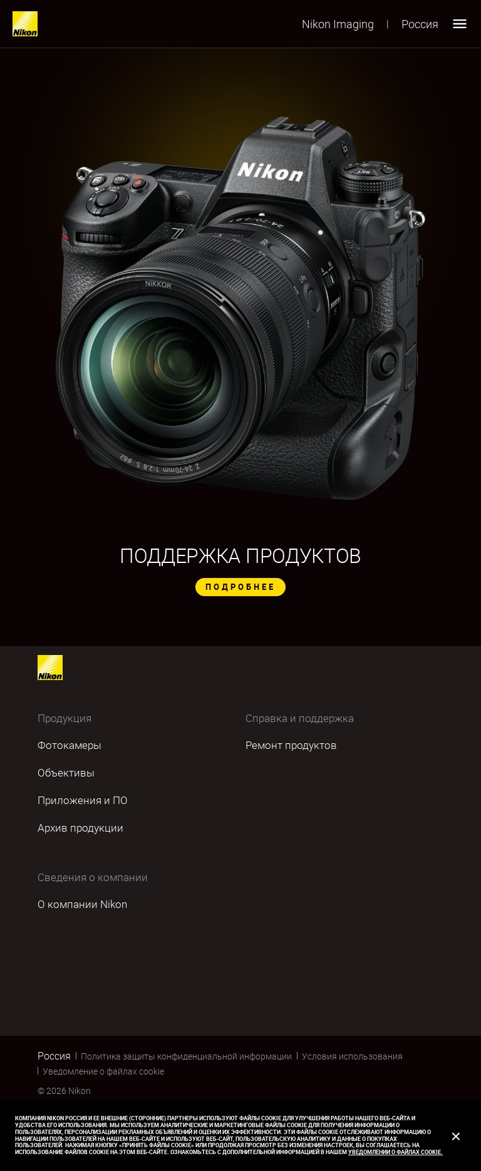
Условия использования (352, 1056)
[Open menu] (459, 24)
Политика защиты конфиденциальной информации (186, 1056)
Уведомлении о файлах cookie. (395, 1152)
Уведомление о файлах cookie (103, 1071)
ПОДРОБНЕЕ (240, 586)
